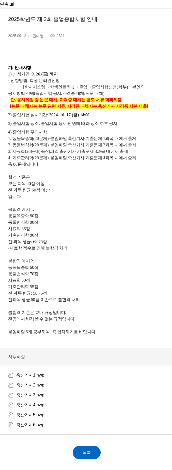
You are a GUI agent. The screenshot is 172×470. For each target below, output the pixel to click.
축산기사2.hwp (30, 385)
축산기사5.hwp (30, 415)
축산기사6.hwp (30, 424)
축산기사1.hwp (30, 375)
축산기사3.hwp (30, 395)
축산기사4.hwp (30, 405)
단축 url (7, 4)
